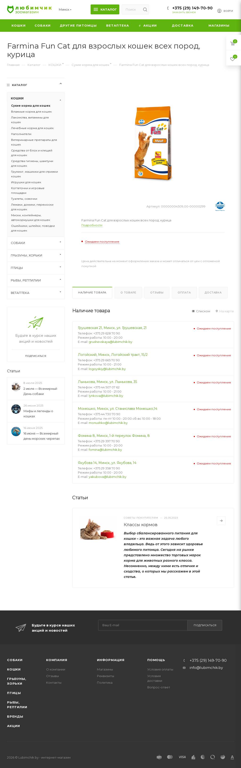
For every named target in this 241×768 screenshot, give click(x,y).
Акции (13, 726)
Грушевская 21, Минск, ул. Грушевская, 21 (112, 328)
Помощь (156, 660)
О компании (55, 669)
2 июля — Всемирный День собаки (40, 391)
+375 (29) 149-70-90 (192, 8)
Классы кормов (140, 524)
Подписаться (205, 625)
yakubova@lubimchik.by (107, 477)
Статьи (13, 371)
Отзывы (157, 292)
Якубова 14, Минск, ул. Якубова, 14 (107, 463)
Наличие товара (92, 292)
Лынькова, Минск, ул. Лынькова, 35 (107, 382)
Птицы (14, 693)
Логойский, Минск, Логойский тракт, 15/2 (113, 355)
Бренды (15, 716)
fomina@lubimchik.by (105, 449)
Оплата (184, 292)
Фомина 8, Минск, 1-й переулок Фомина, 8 (114, 436)
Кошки (14, 669)
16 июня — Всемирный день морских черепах (42, 435)
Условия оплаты (160, 669)
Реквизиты (105, 676)
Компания (56, 660)
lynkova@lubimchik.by (106, 396)
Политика (104, 682)
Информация (111, 660)
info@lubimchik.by (206, 667)
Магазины (105, 669)
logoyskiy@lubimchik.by (107, 369)
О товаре (128, 292)
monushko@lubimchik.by (108, 423)
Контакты (53, 682)
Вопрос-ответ (158, 687)
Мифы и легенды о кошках (38, 413)
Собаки (15, 660)
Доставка (213, 292)
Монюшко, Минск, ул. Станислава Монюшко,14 (117, 408)
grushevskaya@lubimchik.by (110, 342)
